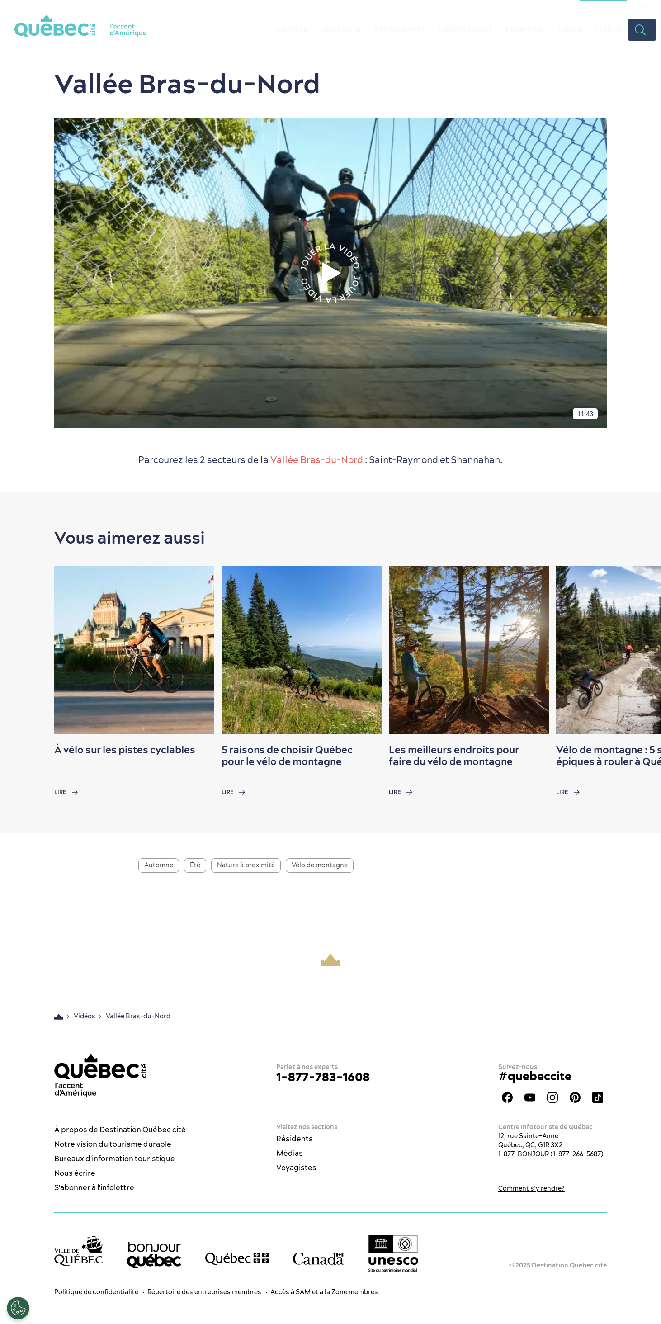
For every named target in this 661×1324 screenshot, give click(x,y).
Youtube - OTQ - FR (530, 1097)
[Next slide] (636, 649)
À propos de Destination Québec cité (120, 1129)
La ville (293, 29)
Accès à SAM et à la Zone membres (324, 1292)
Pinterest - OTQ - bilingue (575, 1097)
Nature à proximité (246, 865)
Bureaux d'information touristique (114, 1158)
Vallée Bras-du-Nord (316, 459)
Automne (158, 865)
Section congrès (603, 7)
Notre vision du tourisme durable (112, 1144)
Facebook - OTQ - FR (507, 1097)
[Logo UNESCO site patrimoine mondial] (393, 1253)
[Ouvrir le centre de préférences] (18, 1308)
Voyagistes (296, 1167)
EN (640, 7)
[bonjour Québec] (154, 1255)
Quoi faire (341, 29)
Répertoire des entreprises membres (204, 1292)
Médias (289, 1153)
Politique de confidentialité (96, 1292)
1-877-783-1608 (323, 1076)
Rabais (569, 29)
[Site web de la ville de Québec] (78, 1250)
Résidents (294, 1138)
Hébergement (466, 29)
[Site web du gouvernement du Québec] (237, 1259)
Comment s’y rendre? (531, 1188)
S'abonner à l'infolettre (94, 1187)
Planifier (524, 29)
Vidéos (608, 29)
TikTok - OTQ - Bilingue (598, 1097)
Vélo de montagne (320, 865)
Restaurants (400, 29)
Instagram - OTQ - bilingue (552, 1097)
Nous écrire (74, 1172)
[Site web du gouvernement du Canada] (318, 1259)
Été (195, 865)
